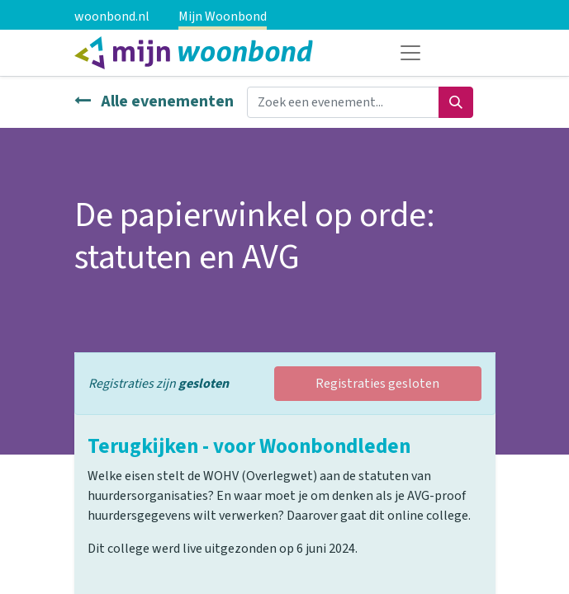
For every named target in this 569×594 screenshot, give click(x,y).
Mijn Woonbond (222, 16)
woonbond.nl (111, 16)
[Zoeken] (456, 102)
